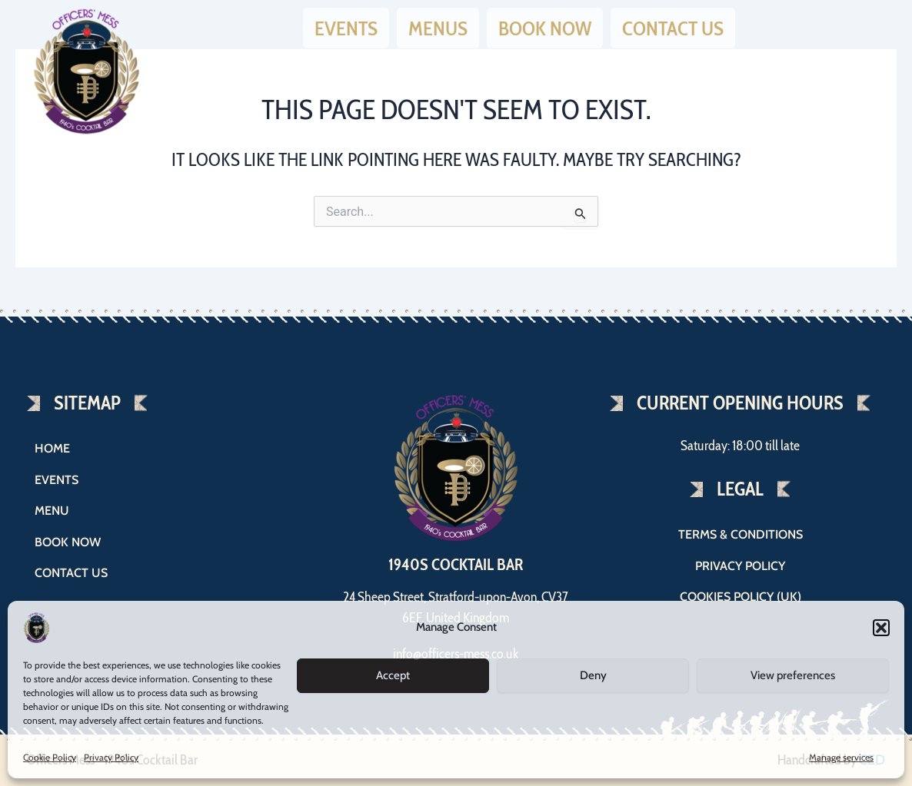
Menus (438, 25)
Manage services (841, 757)
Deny (593, 675)
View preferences (793, 675)
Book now (544, 25)
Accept (393, 675)
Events (346, 25)
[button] (881, 627)
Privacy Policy (111, 757)
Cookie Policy (49, 757)
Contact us (673, 25)
